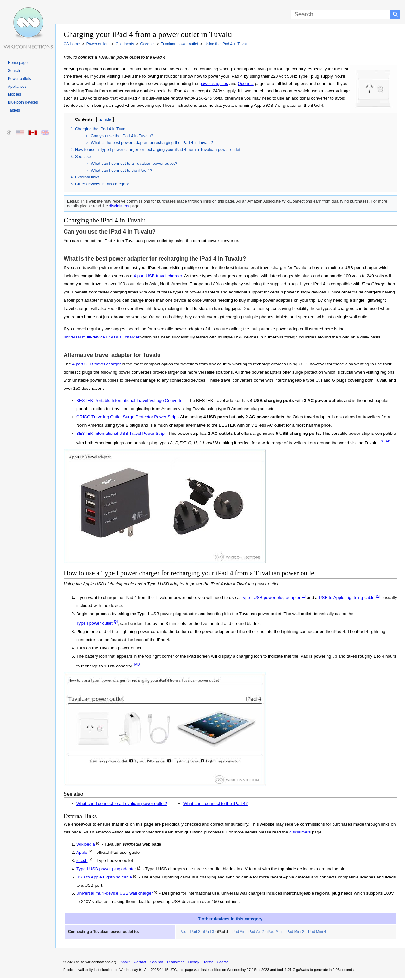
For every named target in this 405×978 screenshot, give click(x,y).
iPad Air (237, 932)
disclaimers (119, 205)
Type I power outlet (94, 623)
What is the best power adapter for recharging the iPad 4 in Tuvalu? (152, 142)
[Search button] (395, 14)
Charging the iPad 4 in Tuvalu (101, 128)
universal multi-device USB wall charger (102, 337)
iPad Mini (274, 932)
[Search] (341, 14)
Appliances (17, 86)
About (125, 962)
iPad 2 (195, 932)
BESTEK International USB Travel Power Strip (120, 433)
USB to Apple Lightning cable (347, 597)
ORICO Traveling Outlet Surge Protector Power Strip (126, 417)
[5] (378, 596)
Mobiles (14, 94)
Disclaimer (175, 962)
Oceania (246, 83)
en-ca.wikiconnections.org (96, 962)
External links (87, 177)
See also (83, 156)
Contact (140, 962)
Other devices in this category (102, 184)
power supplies (213, 83)
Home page (18, 63)
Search (14, 70)
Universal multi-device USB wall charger (114, 893)
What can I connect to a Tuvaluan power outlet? (134, 163)
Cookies (156, 962)
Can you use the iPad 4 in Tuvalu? (122, 135)
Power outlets (19, 78)
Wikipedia (85, 844)
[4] (304, 596)
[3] (116, 622)
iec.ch (82, 860)
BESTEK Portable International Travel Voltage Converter (130, 400)
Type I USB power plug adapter (271, 597)
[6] (381, 441)
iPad (182, 932)
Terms (208, 962)
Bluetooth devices (23, 102)
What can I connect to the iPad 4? (121, 170)
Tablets (14, 110)
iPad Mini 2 (294, 932)
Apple (81, 852)
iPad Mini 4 (316, 932)
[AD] (388, 441)
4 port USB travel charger (158, 275)
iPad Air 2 (255, 932)
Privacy (193, 962)
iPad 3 (208, 932)
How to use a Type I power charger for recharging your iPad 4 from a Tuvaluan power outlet (157, 149)
